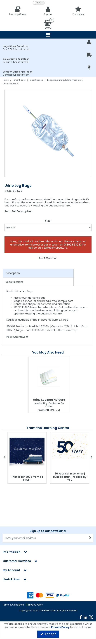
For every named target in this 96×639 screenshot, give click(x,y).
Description (13, 273)
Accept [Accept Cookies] (48, 634)
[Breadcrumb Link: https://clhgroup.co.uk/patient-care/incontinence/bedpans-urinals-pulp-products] (64, 80)
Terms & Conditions (13, 604)
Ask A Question (48, 258)
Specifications (14, 282)
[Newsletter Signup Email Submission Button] (90, 502)
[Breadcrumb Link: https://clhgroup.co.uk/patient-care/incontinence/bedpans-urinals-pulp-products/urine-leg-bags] (10, 84)
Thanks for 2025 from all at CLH (27, 478)
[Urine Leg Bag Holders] (49, 376)
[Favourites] (78, 10)
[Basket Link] (48, 24)
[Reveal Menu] (48, 35)
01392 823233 (73, 244)
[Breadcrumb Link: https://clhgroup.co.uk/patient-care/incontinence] (36, 80)
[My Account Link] (48, 10)
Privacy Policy (35, 604)
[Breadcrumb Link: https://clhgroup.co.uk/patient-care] (19, 80)
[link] (80, 617)
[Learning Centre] (18, 10)
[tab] (38, 273)
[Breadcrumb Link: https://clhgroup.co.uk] (6, 80)
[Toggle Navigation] (48, 34)
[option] (48, 133)
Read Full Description (18, 211)
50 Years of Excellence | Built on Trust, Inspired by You (69, 477)
